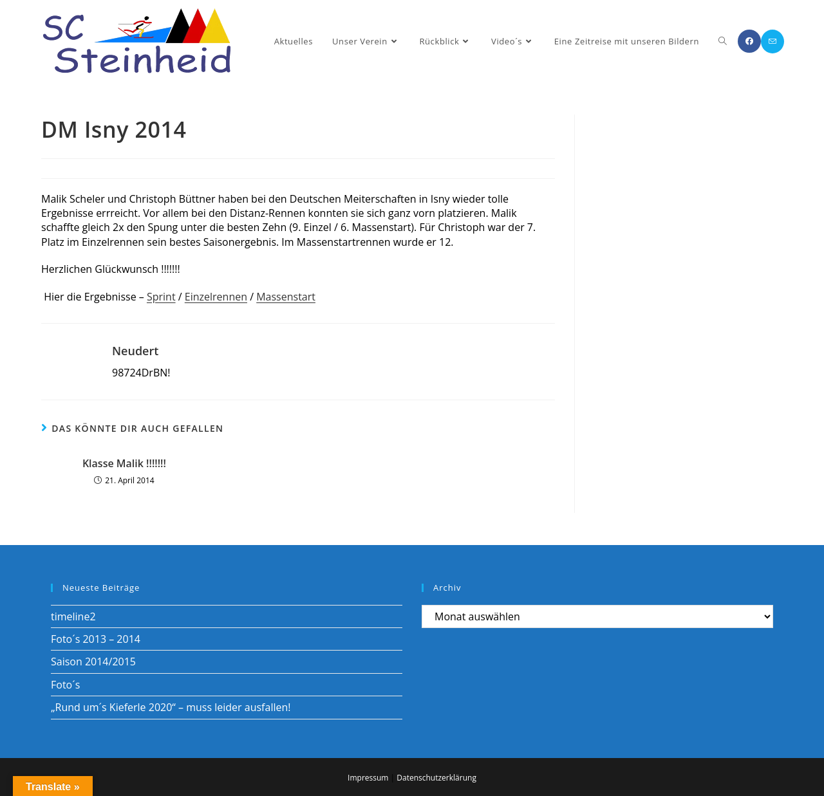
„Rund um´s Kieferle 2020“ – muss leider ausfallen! (170, 707)
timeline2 (73, 616)
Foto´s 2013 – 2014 (95, 639)
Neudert (135, 350)
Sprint (161, 297)
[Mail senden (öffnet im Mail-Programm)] (772, 41)
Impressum (368, 777)
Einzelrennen (216, 297)
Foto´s (65, 685)
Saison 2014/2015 (93, 661)
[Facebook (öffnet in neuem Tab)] (749, 41)
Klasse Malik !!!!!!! (124, 463)
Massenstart (285, 297)
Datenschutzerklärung (436, 777)
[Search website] (722, 41)
